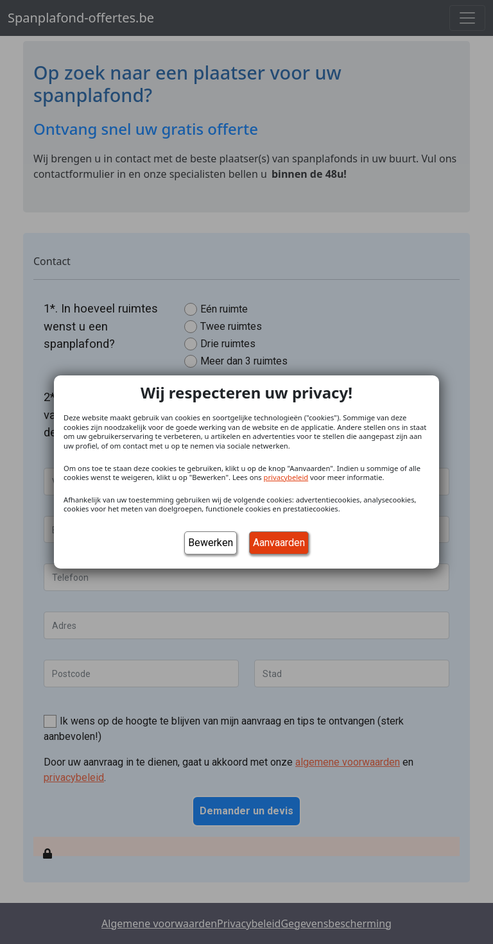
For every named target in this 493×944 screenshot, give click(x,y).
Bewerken (210, 542)
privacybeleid (286, 477)
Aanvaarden (279, 542)
